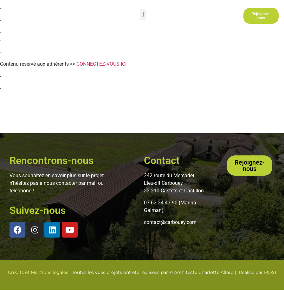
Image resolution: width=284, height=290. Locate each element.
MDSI (270, 272)
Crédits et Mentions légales (38, 272)
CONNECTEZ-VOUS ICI (101, 64)
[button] (143, 14)
